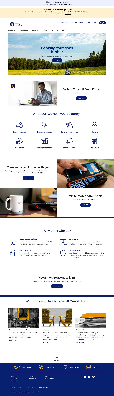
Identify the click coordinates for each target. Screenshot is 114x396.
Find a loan (19, 148)
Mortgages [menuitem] (23, 30)
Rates (81, 22)
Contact (74, 22)
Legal (19, 387)
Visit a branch (75, 367)
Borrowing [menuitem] (35, 30)
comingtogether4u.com (54, 4)
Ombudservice (43, 387)
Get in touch (26, 367)
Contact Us (32, 379)
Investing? (46, 330)
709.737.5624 (51, 367)
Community (15, 381)
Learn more (28, 177)
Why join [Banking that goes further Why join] (57, 60)
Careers (14, 379)
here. (87, 12)
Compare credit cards (69, 132)
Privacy (34, 387)
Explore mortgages (44, 132)
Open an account (19, 132)
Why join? (85, 204)
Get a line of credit (94, 132)
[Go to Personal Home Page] (26, 24)
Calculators (65, 22)
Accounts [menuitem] (11, 30)
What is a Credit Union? (18, 330)
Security (13, 387)
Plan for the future (69, 148)
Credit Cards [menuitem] (61, 30)
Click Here (81, 98)
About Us (68, 14)
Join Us (30, 376)
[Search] (89, 23)
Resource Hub (81, 330)
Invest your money (44, 148)
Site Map (26, 387)
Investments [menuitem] (48, 30)
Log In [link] (102, 22)
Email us (97, 367)
